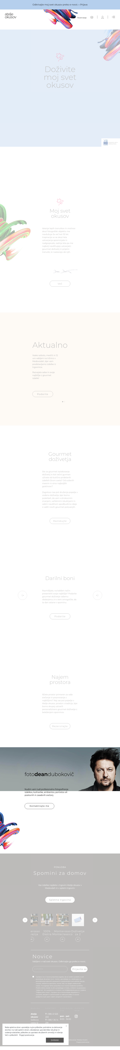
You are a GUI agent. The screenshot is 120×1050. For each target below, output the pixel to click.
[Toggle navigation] (113, 17)
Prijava (84, 4)
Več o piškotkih (11, 1035)
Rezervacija (81, 18)
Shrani (55, 1040)
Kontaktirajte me (39, 806)
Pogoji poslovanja (26, 1035)
